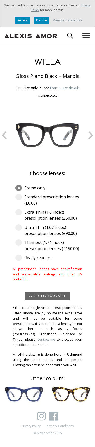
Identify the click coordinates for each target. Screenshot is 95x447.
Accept (23, 20)
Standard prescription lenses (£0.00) (47, 200)
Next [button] (91, 135)
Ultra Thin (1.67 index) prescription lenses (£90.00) (47, 230)
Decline (41, 20)
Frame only (32, 188)
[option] (47, 135)
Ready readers (35, 258)
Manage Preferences (67, 20)
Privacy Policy (31, 426)
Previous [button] (4, 135)
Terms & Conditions (59, 426)
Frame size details (65, 87)
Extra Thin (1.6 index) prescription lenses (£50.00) (47, 215)
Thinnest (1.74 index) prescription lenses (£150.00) (47, 245)
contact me (46, 339)
